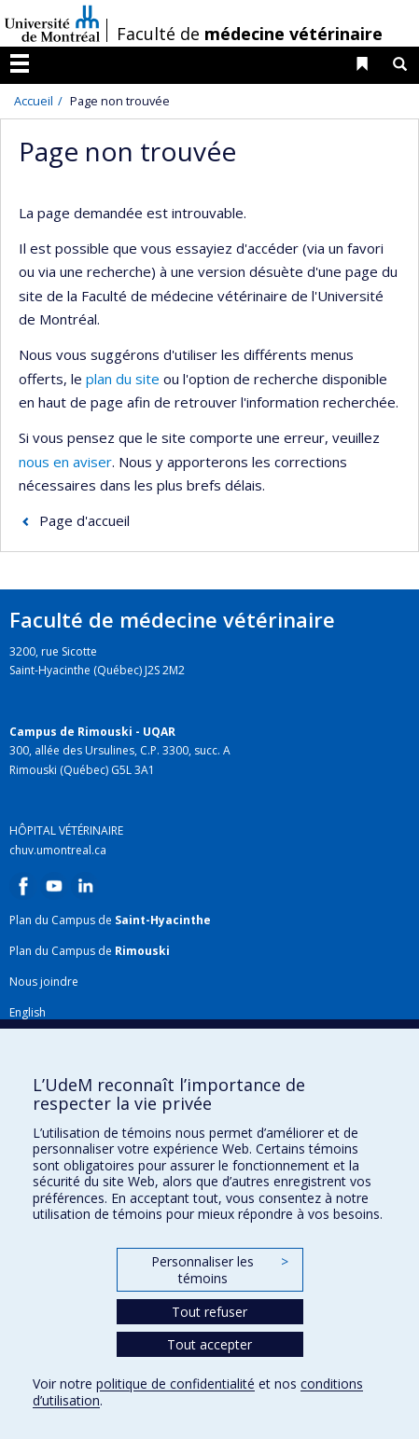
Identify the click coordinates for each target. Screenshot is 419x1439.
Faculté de (250, 33)
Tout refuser (209, 1312)
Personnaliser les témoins (219, 1269)
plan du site (123, 378)
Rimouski (142, 951)
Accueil (33, 100)
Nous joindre (43, 981)
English (27, 1012)
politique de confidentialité (175, 1383)
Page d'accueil (84, 520)
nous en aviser (65, 461)
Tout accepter (209, 1344)
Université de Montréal (52, 23)
